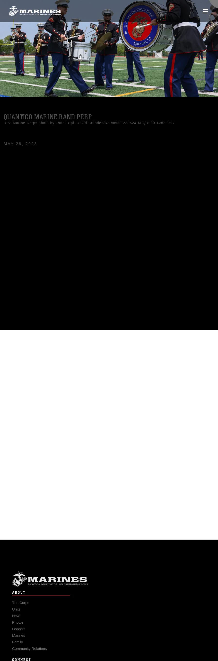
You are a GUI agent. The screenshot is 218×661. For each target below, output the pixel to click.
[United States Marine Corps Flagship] (35, 11)
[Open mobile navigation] (205, 11)
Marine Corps (109, 584)
